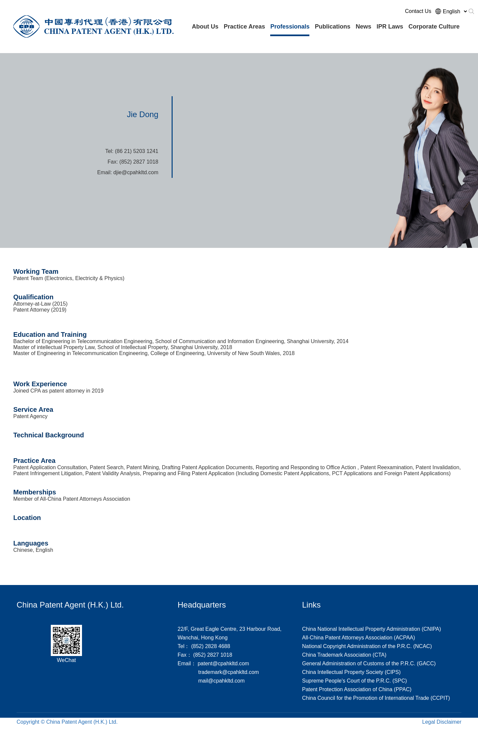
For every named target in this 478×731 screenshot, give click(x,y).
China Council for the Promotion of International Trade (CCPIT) (376, 698)
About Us (205, 26)
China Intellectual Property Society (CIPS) (351, 672)
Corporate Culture (434, 26)
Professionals (289, 26)
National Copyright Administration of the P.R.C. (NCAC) (367, 646)
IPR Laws (390, 26)
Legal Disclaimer (441, 722)
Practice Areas (244, 26)
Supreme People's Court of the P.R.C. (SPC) (354, 681)
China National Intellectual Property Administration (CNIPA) (371, 629)
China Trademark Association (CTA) (344, 655)
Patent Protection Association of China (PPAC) (357, 689)
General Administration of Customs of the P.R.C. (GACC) (369, 663)
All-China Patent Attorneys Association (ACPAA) (358, 637)
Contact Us (418, 11)
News (363, 26)
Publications (332, 26)
